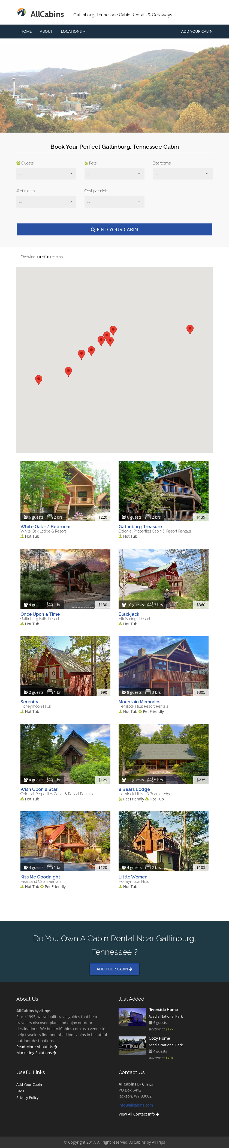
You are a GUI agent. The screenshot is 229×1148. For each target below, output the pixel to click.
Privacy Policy (27, 1097)
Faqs (20, 1091)
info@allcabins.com (136, 1105)
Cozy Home (159, 1038)
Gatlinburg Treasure (140, 526)
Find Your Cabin (114, 229)
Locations (73, 31)
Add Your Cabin (197, 31)
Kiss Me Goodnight (40, 877)
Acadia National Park (166, 1016)
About (46, 31)
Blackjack (129, 614)
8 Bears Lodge (134, 789)
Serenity (29, 701)
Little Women (133, 877)
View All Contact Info (139, 1114)
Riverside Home (163, 1010)
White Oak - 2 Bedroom (45, 526)
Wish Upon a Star (39, 789)
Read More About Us (36, 1046)
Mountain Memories (139, 701)
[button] (38, 380)
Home (26, 31)
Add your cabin (114, 968)
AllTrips (44, 1011)
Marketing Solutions (36, 1052)
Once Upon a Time (40, 614)
